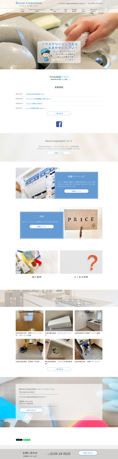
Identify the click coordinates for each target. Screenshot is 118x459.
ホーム (22, 10)
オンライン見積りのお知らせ (34, 103)
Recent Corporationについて (37, 10)
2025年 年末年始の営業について (35, 94)
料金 (65, 10)
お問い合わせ (93, 10)
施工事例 (74, 10)
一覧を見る (59, 113)
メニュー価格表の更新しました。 (35, 108)
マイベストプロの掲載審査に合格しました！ (39, 98)
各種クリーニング (55, 10)
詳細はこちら (76, 191)
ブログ (83, 10)
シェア (18, 438)
